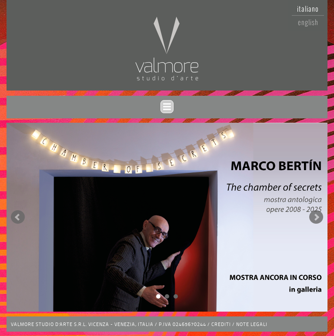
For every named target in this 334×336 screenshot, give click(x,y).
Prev (18, 217)
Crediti (221, 324)
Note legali (251, 324)
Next (316, 217)
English (308, 22)
